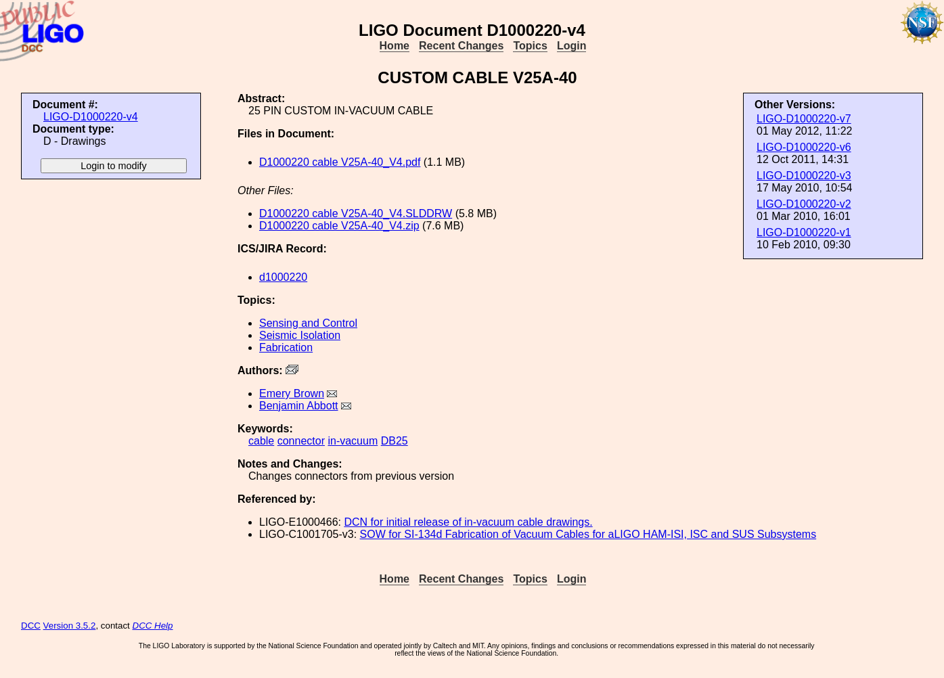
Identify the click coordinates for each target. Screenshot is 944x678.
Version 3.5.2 (69, 625)
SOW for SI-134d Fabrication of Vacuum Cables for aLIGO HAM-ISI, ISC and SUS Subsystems (588, 534)
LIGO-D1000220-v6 (804, 147)
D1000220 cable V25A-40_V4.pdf (339, 162)
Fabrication (286, 347)
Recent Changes (461, 45)
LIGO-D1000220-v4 (90, 116)
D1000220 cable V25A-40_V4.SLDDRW (355, 213)
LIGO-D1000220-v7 (804, 119)
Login (572, 45)
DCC (31, 625)
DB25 (394, 441)
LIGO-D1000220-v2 (804, 204)
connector (301, 441)
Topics (530, 45)
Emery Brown (291, 393)
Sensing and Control (308, 323)
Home (394, 45)
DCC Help (153, 625)
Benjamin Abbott (298, 405)
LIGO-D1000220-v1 (804, 232)
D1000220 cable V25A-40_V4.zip (339, 225)
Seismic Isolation (299, 335)
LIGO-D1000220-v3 (804, 175)
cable (261, 441)
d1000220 (283, 277)
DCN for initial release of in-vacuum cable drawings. (468, 522)
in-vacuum (353, 441)
